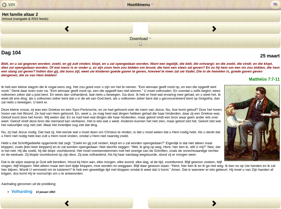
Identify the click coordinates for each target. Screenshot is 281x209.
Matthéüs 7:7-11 (264, 79)
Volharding (33, 191)
